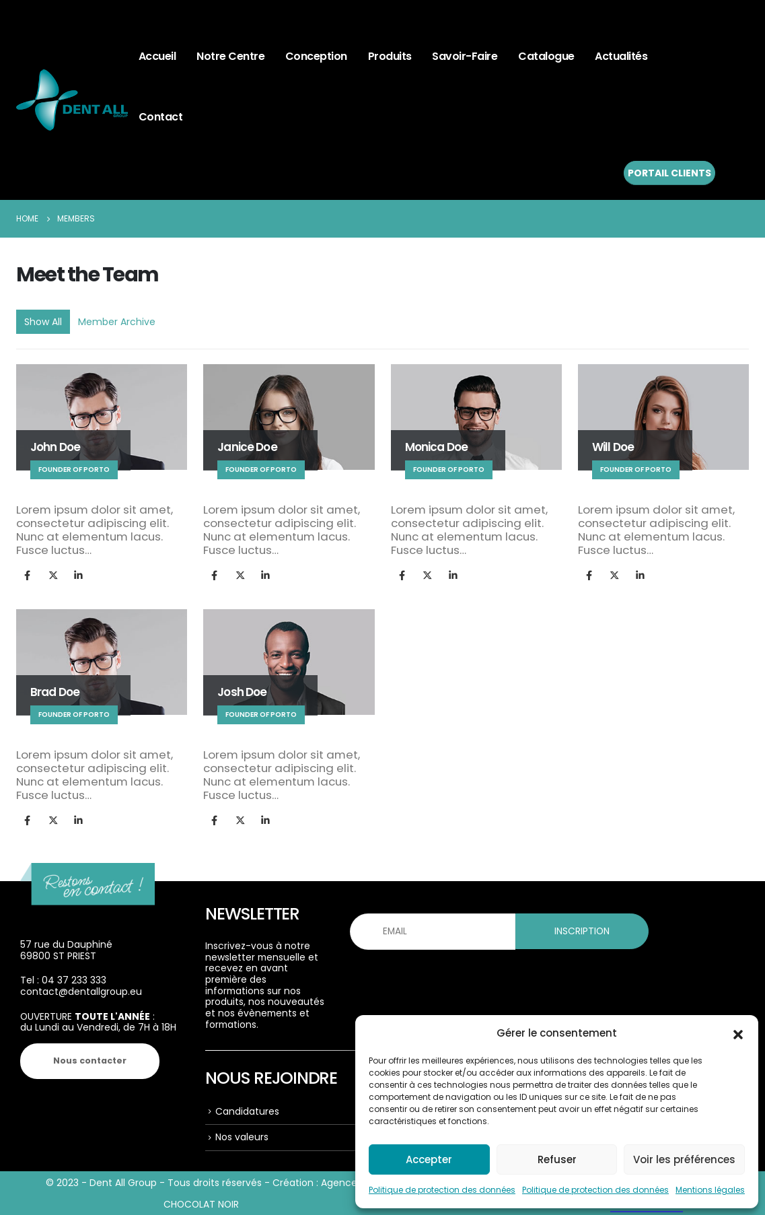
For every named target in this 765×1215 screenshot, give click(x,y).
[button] (738, 1033)
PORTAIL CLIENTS (669, 173)
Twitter (53, 574)
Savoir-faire (464, 56)
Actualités (621, 56)
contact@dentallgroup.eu (81, 991)
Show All (43, 321)
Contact (161, 117)
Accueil (157, 56)
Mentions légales (710, 1189)
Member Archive (116, 321)
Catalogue (546, 56)
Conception (316, 56)
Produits (390, 56)
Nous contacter (89, 1060)
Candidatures (247, 1111)
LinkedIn (78, 574)
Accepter (429, 1159)
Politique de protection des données (442, 1189)
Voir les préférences (684, 1159)
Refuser (557, 1159)
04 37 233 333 (74, 980)
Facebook (27, 574)
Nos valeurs (241, 1137)
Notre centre (230, 56)
